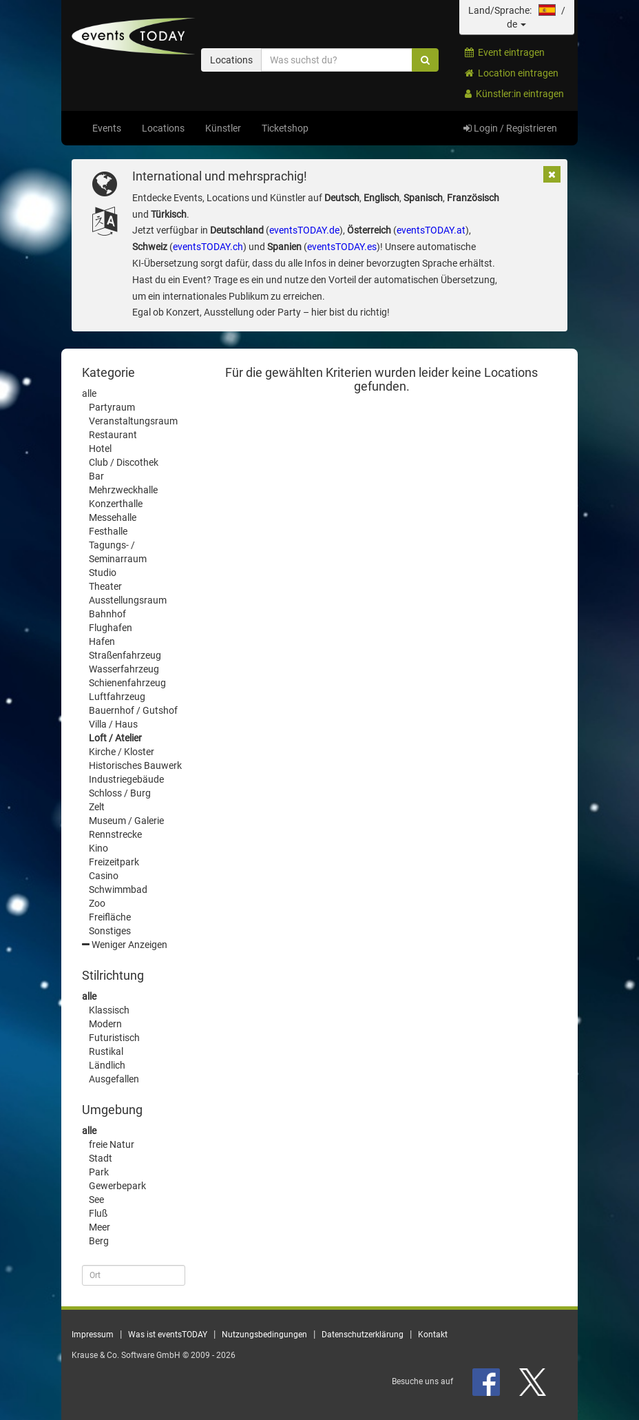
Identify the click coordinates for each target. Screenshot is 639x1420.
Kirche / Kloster (121, 751)
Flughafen (110, 627)
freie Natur (111, 1144)
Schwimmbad (118, 889)
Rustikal (106, 1051)
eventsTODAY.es (342, 246)
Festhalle (108, 531)
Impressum (93, 1334)
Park (99, 1171)
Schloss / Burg (120, 793)
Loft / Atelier (115, 737)
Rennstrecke (115, 834)
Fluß (98, 1213)
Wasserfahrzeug (124, 669)
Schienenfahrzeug (127, 682)
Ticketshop (285, 128)
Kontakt (433, 1334)
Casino (103, 875)
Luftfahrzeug (117, 696)
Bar (96, 476)
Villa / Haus (113, 724)
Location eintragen (511, 73)
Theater (105, 586)
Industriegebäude (126, 779)
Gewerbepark (117, 1185)
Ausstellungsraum (128, 600)
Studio (102, 572)
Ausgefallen (114, 1078)
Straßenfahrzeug (125, 655)
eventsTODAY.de (304, 230)
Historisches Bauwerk (135, 765)
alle (89, 393)
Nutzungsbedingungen (264, 1334)
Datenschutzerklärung (363, 1334)
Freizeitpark (114, 861)
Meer (99, 1227)
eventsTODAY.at (431, 230)
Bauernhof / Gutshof (133, 710)
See (96, 1199)
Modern (105, 1023)
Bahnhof (107, 613)
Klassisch (109, 1010)
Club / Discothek (123, 462)
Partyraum (112, 407)
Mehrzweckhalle (123, 489)
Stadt (100, 1158)
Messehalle (112, 517)
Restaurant (113, 434)
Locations (163, 128)
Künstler (223, 128)
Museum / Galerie (126, 820)
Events (106, 128)
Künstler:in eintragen (514, 93)
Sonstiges (110, 930)
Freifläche (110, 917)
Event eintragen (505, 52)
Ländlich (107, 1065)
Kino (98, 848)
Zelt (97, 806)
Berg (99, 1240)
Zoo (97, 903)
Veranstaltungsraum (133, 420)
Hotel (100, 448)
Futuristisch (114, 1037)
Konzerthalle (116, 503)
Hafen (102, 641)
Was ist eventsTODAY (167, 1334)
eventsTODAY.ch (208, 246)
